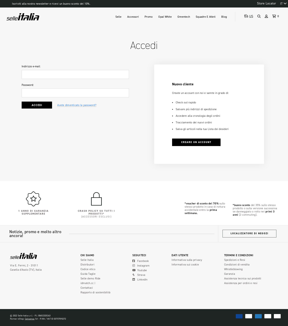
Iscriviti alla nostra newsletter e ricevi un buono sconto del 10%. (51, 3)
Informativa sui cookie (185, 264)
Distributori (87, 264)
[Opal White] (165, 17)
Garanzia (229, 274)
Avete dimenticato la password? (76, 105)
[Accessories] (133, 17)
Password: (28, 85)
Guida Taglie (88, 274)
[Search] (259, 16)
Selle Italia (87, 260)
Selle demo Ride (90, 278)
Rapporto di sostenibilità (95, 292)
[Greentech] (183, 17)
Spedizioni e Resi (234, 260)
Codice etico (87, 269)
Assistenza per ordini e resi (240, 283)
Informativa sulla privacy (187, 260)
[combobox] (283, 3)
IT (281, 4)
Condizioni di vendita (237, 264)
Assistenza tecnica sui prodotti (242, 278)
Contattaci (86, 288)
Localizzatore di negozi (249, 233)
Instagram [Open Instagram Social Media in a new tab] (141, 265)
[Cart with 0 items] (274, 17)
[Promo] (149, 17)
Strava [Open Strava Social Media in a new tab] (138, 275)
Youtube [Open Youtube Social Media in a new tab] (139, 270)
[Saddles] (118, 17)
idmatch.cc (89, 283)
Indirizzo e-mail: (31, 66)
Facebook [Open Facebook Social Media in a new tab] (140, 261)
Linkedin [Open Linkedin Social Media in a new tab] (139, 279)
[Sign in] (266, 16)
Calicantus (30, 318)
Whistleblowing (233, 269)
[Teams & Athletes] (206, 17)
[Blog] (224, 17)
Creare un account (196, 142)
